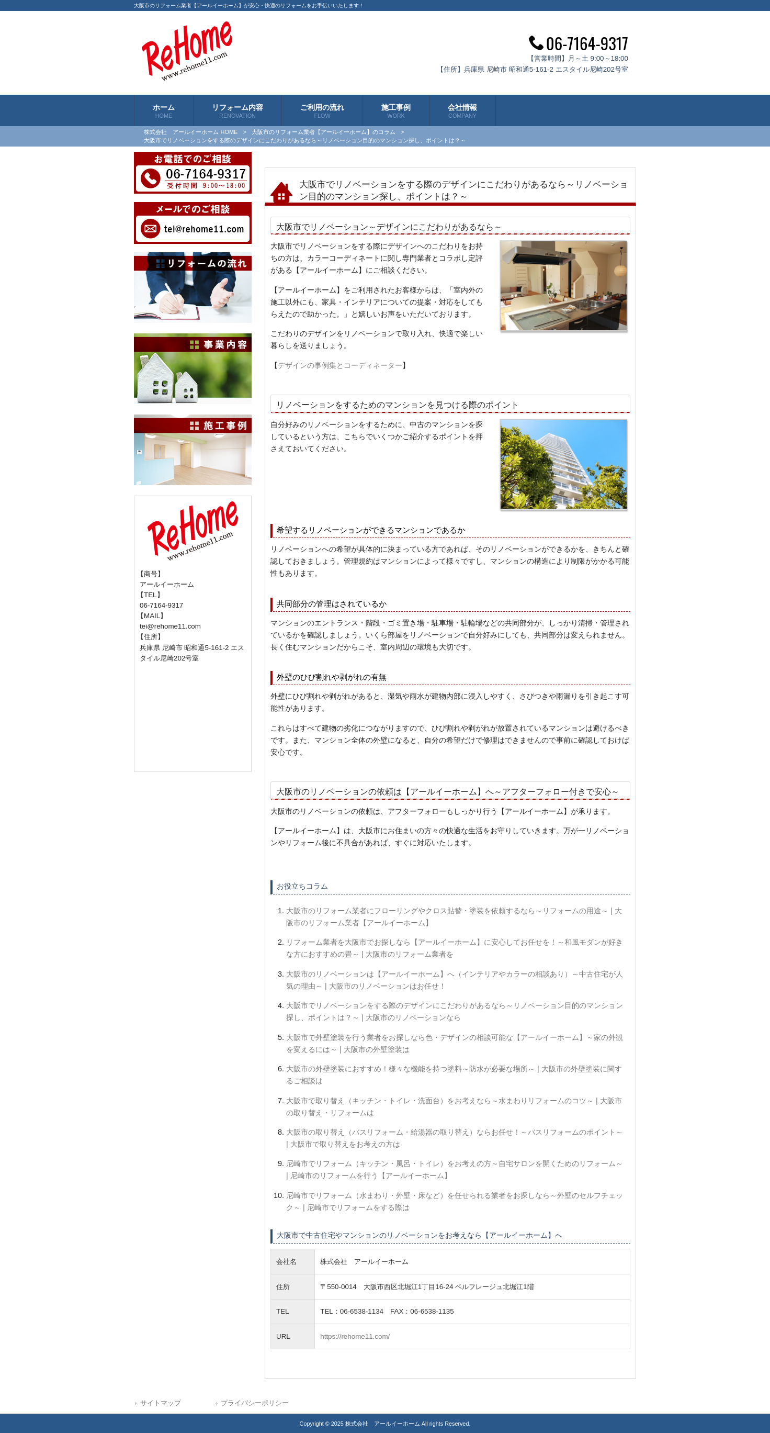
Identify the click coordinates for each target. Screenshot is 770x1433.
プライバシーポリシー (255, 1403)
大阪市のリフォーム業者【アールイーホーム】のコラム (323, 132)
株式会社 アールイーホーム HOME (190, 132)
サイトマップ (160, 1403)
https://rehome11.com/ (355, 1336)
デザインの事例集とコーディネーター (340, 365)
